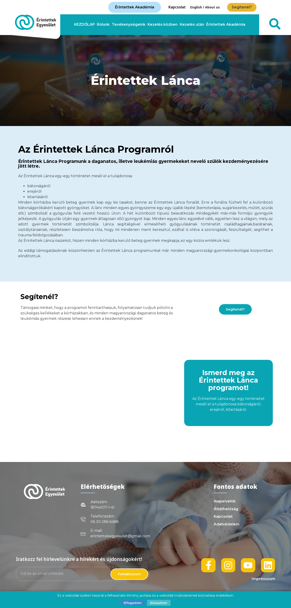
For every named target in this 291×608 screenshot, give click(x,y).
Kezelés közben (163, 25)
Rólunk (103, 25)
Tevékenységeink (129, 25)
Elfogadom (133, 603)
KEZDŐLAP (84, 25)
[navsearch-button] (272, 24)
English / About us (205, 7)
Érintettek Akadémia (225, 25)
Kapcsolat (177, 7)
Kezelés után (192, 25)
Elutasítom (158, 603)
